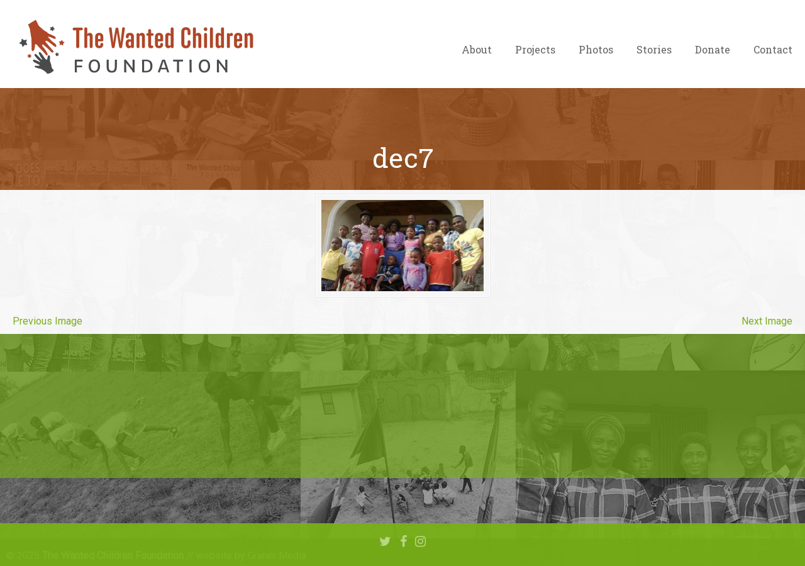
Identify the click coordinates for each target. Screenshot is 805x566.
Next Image (766, 321)
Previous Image (47, 321)
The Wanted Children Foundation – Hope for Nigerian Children (135, 47)
